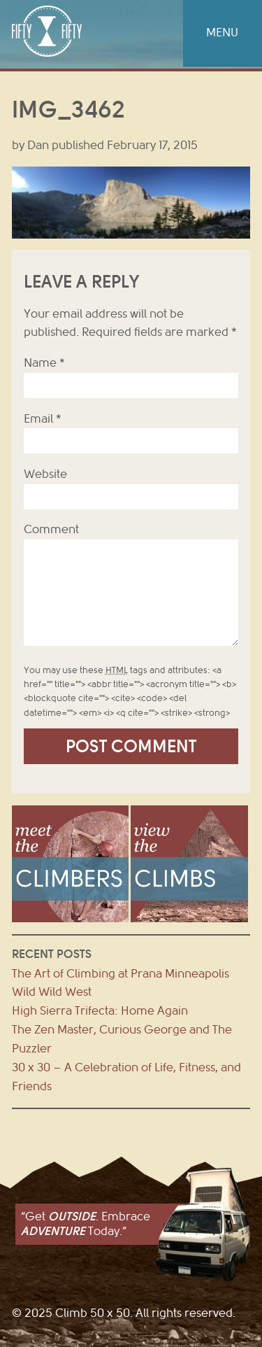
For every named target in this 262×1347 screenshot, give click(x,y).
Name (44, 362)
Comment (51, 529)
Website (45, 474)
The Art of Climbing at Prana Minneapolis (120, 973)
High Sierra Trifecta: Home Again (100, 1010)
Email (42, 418)
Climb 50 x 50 (47, 31)
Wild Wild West (52, 992)
